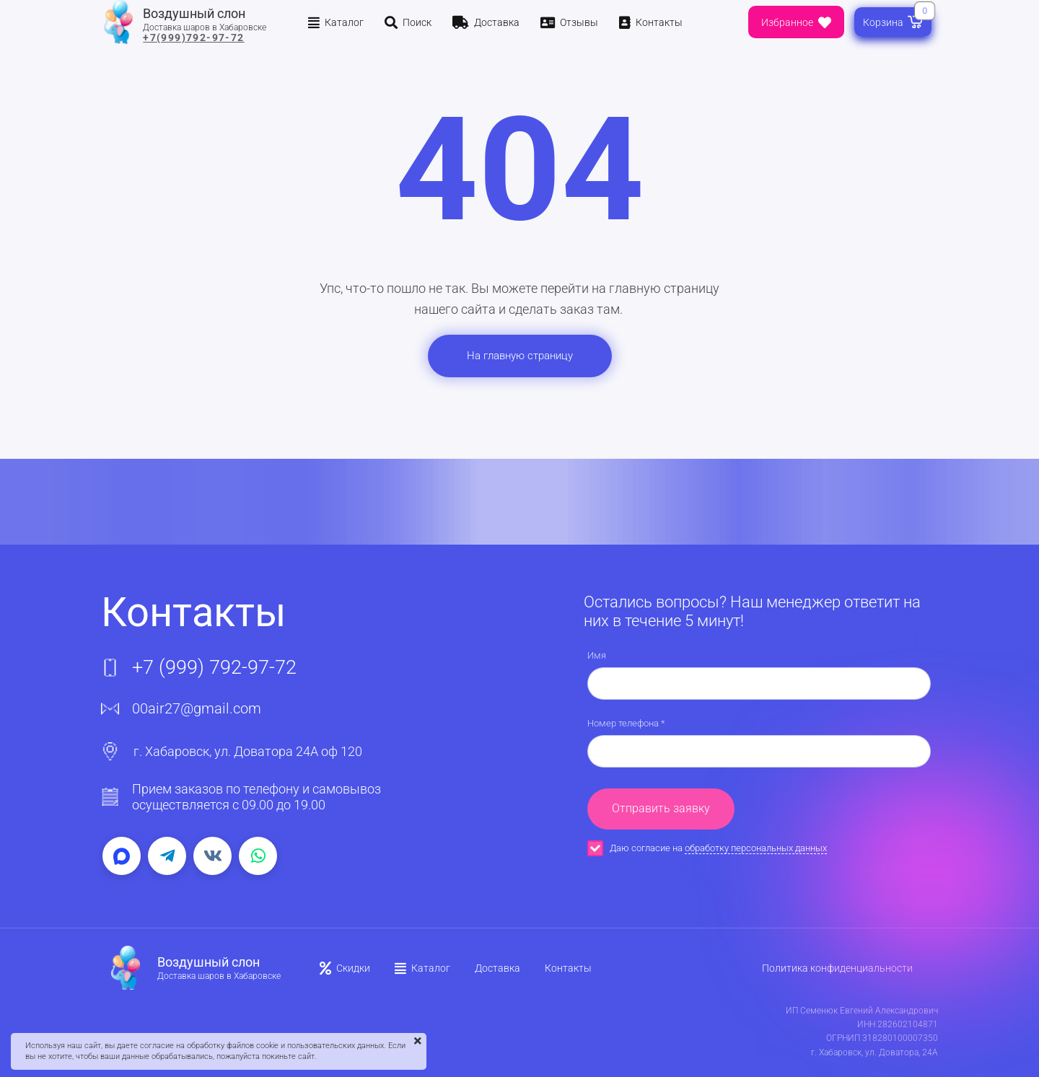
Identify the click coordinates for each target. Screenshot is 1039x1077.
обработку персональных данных (756, 848)
